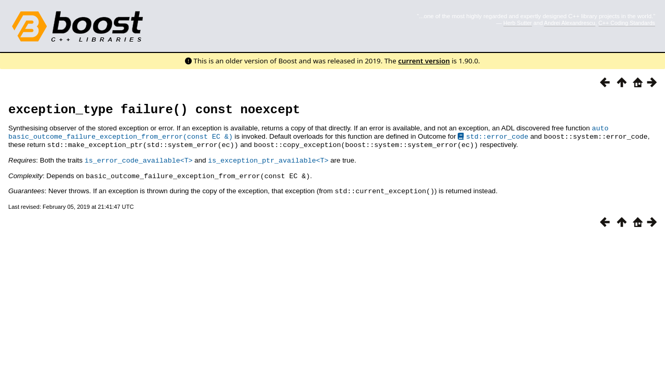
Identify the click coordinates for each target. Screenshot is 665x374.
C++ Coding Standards (626, 23)
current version (424, 60)
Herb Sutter (517, 23)
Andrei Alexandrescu (569, 23)
